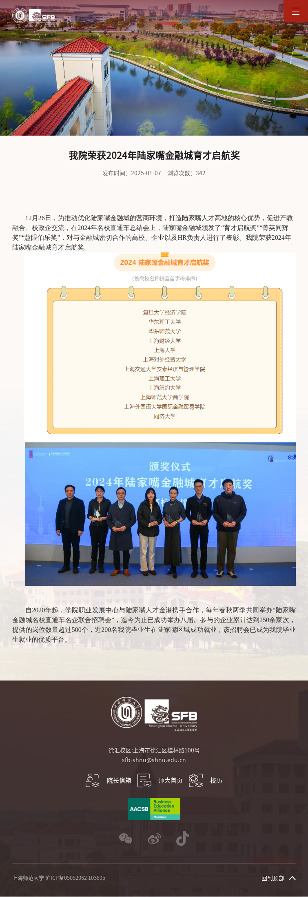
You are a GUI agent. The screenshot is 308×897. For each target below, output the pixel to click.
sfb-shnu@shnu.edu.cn (154, 760)
